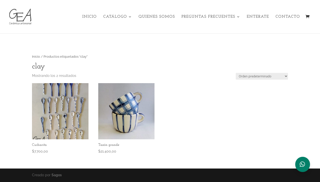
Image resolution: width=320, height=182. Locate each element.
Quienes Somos (156, 17)
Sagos (57, 175)
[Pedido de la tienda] (262, 76)
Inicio (89, 17)
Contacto (288, 17)
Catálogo (115, 17)
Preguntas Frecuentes (208, 17)
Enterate (258, 17)
